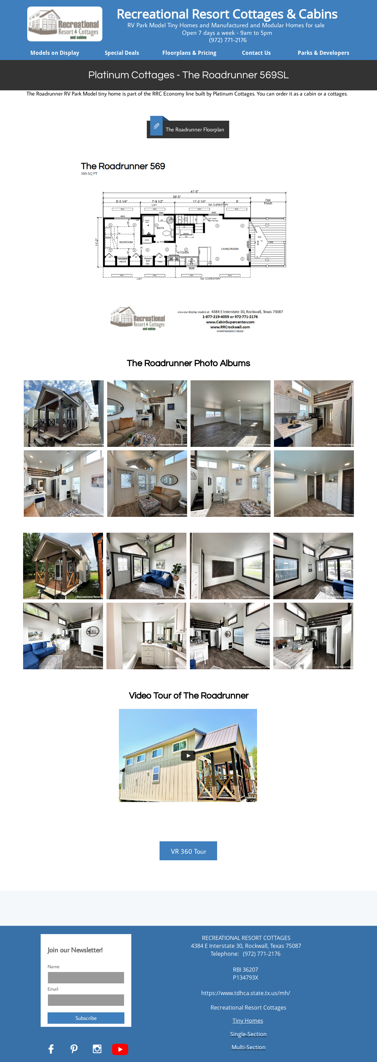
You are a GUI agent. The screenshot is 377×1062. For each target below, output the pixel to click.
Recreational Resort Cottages (248, 1007)
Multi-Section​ (249, 1047)
